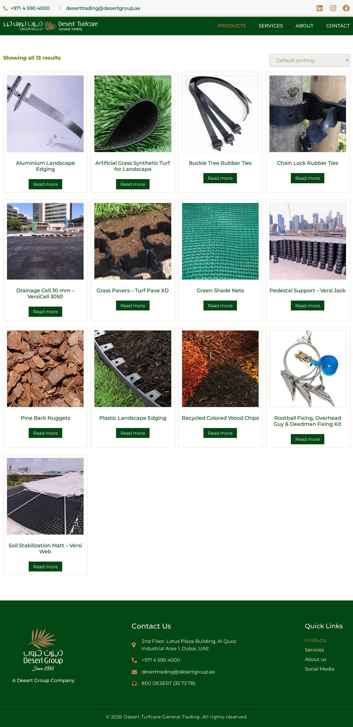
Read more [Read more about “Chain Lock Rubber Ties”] (307, 178)
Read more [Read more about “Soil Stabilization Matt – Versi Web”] (45, 567)
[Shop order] (309, 60)
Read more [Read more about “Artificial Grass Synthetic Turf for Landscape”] (133, 184)
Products (232, 26)
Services (271, 26)
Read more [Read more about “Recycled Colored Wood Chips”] (220, 433)
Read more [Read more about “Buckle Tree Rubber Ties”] (220, 178)
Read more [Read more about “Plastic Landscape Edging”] (133, 433)
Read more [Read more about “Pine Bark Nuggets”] (45, 433)
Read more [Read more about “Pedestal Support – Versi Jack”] (307, 306)
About (304, 26)
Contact (338, 26)
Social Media (320, 669)
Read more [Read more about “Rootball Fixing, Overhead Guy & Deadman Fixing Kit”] (307, 439)
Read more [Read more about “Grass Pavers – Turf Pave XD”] (133, 306)
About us (315, 659)
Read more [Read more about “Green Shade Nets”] (220, 306)
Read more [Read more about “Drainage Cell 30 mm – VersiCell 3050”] (45, 312)
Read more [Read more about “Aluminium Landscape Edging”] (45, 184)
